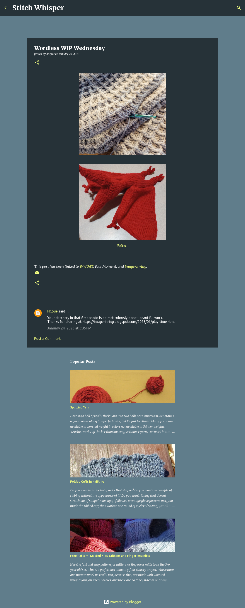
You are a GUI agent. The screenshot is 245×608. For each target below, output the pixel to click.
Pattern (123, 245)
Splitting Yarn (80, 407)
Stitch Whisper (38, 7)
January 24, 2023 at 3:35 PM (69, 328)
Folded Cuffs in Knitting (87, 481)
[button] (36, 63)
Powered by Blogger (122, 602)
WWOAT (86, 266)
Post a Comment (47, 339)
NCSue (52, 311)
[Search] (70, 8)
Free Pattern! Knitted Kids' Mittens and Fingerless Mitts (110, 556)
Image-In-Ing (135, 266)
